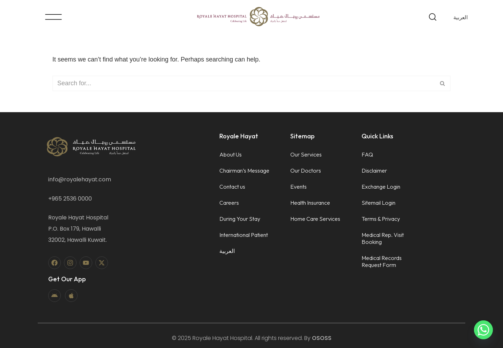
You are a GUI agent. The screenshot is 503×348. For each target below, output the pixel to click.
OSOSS (321, 338)
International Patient (243, 234)
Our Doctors (305, 170)
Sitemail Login (378, 202)
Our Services (306, 154)
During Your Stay (239, 218)
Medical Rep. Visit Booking (383, 238)
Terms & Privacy (381, 218)
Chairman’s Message (244, 170)
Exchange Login (381, 186)
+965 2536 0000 (70, 199)
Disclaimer (374, 170)
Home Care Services (315, 218)
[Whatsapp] (483, 329)
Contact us (232, 186)
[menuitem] (460, 17)
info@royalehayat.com (79, 179)
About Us (230, 154)
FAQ (367, 154)
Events (298, 186)
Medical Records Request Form (382, 261)
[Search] (243, 83)
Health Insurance (310, 202)
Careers (229, 202)
